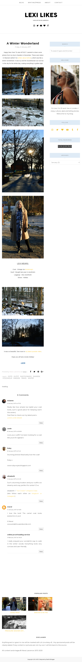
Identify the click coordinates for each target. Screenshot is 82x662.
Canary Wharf (15, 612)
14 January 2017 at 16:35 (14, 509)
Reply (41, 423)
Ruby (9, 448)
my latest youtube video (33, 351)
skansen (36, 376)
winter (31, 378)
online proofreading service (18, 535)
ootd (10, 376)
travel (24, 378)
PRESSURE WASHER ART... (15, 631)
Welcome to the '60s (41, 612)
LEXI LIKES (36, 659)
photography (26, 376)
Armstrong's (29, 269)
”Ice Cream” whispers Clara (27, 491)
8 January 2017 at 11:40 (14, 451)
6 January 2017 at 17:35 (14, 403)
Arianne (10, 401)
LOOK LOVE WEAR (14, 418)
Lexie (9, 428)
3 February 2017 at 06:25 (14, 537)
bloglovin (35, 493)
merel (9, 507)
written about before (24, 58)
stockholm (7, 378)
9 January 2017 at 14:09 (14, 479)
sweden (16, 378)
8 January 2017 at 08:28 (14, 431)
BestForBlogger (50, 659)
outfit (16, 376)
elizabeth (11, 476)
